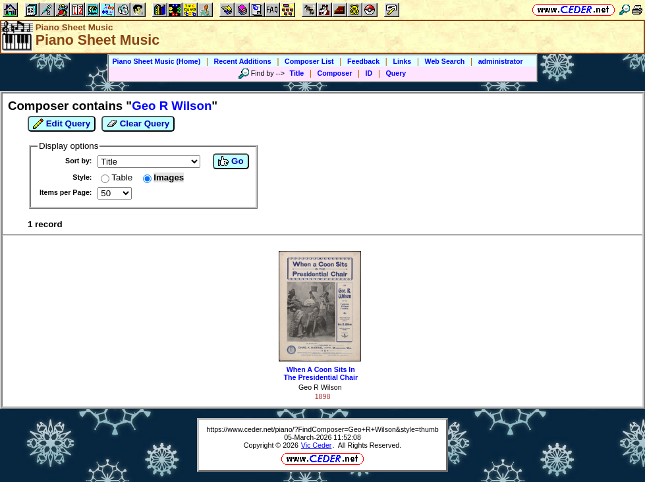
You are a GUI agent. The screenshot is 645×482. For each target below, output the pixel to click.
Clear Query (138, 124)
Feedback (363, 61)
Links (402, 61)
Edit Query (61, 124)
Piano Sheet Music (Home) (156, 61)
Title (297, 73)
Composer (335, 73)
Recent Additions (242, 61)
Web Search (445, 61)
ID (369, 73)
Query (396, 73)
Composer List (309, 61)
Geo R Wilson (320, 387)
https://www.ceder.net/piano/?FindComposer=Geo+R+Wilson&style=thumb (322, 429)
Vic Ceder (316, 445)
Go (230, 161)
